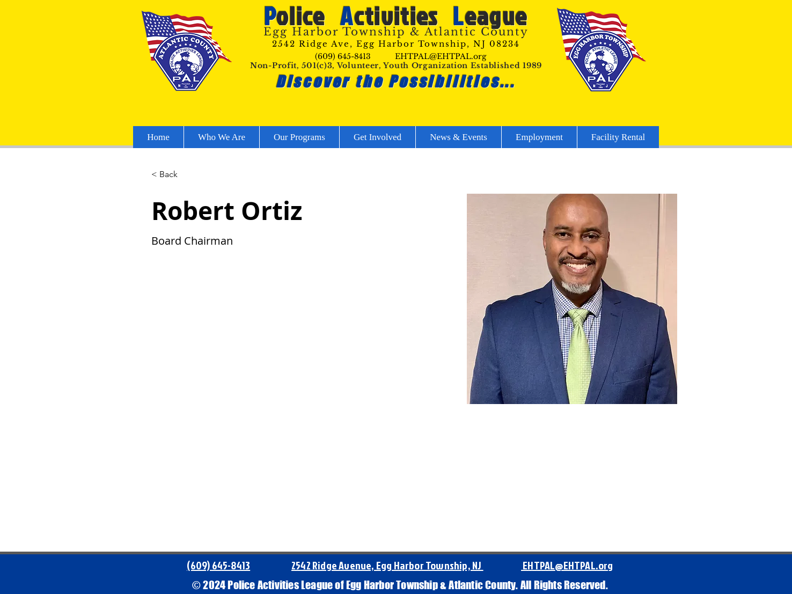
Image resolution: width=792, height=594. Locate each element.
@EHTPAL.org (584, 565)
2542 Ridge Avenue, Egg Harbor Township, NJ (387, 565)
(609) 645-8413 (343, 56)
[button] (172, 174)
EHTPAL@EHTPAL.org (440, 56)
